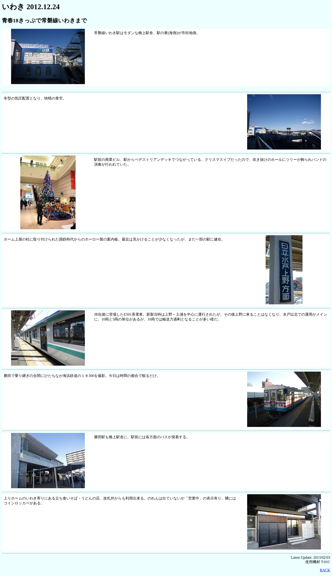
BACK (325, 570)
